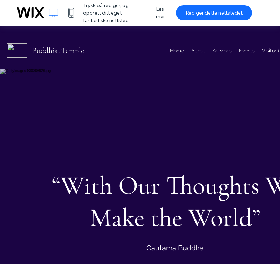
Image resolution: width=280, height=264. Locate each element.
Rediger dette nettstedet (214, 13)
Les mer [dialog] (160, 13)
